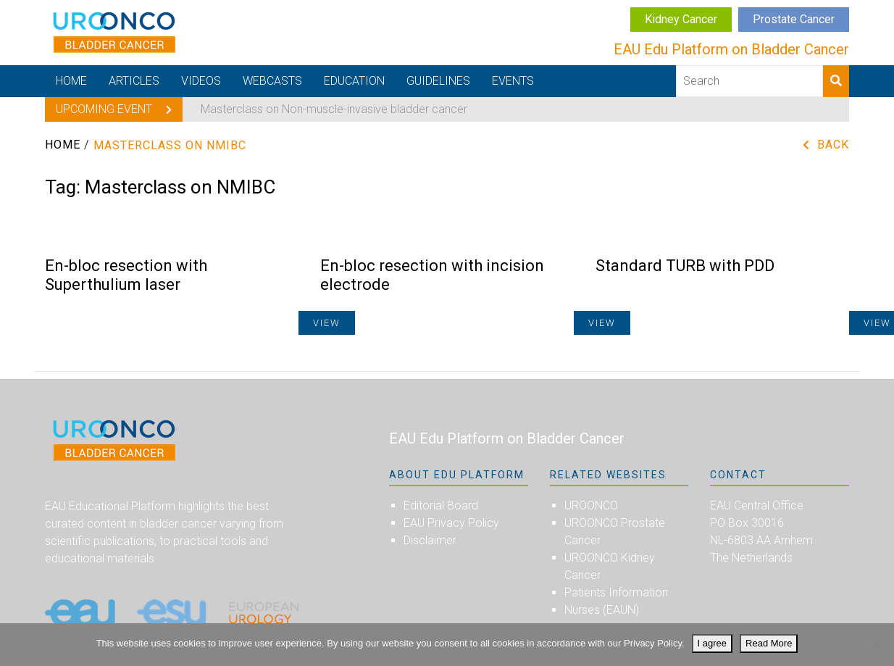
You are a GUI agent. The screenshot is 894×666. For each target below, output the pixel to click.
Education (354, 81)
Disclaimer (430, 540)
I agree (712, 643)
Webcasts (272, 81)
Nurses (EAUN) (601, 610)
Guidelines (438, 81)
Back (833, 144)
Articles (134, 81)
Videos (201, 81)
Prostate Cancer (794, 19)
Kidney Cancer (681, 19)
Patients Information (616, 592)
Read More (768, 643)
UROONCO (591, 505)
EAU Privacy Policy (451, 523)
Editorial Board (441, 505)
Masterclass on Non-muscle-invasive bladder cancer (334, 109)
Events (513, 81)
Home (71, 81)
